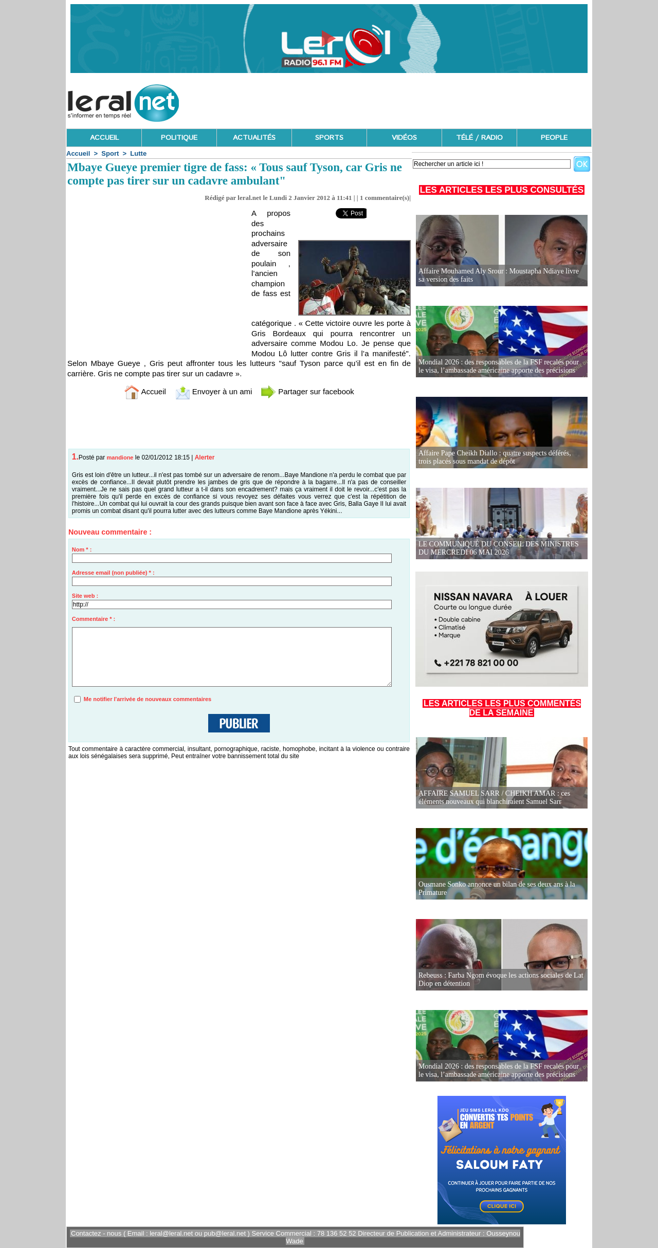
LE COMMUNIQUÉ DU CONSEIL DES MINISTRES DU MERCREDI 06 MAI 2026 (498, 548)
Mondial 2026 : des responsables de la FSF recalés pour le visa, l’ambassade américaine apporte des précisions (498, 366)
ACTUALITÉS (254, 138)
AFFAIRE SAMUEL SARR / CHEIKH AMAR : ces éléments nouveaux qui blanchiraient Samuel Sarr (494, 797)
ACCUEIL (104, 138)
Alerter (205, 457)
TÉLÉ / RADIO (479, 138)
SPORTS (329, 138)
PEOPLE (554, 138)
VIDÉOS (404, 138)
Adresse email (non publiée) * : (113, 573)
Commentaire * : (93, 619)
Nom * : (82, 549)
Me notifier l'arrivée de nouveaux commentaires (147, 699)
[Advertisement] (404, 100)
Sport (110, 153)
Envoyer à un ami (213, 391)
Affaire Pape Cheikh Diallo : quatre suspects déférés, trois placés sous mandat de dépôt (494, 457)
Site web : (85, 596)
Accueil (78, 153)
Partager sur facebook (307, 391)
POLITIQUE (179, 138)
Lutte (138, 153)
